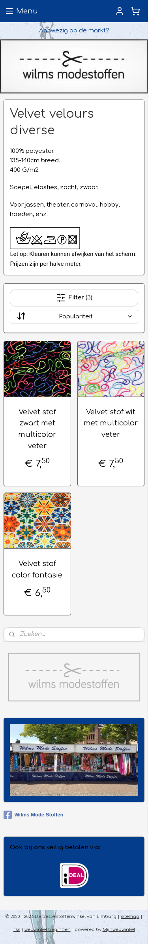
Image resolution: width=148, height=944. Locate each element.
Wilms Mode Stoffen (33, 815)
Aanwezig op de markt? (74, 30)
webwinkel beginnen (47, 929)
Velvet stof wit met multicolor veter (111, 423)
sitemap (130, 916)
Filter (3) (74, 298)
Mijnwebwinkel (119, 929)
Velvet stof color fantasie (37, 569)
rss (16, 929)
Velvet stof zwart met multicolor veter (37, 429)
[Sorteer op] (73, 316)
